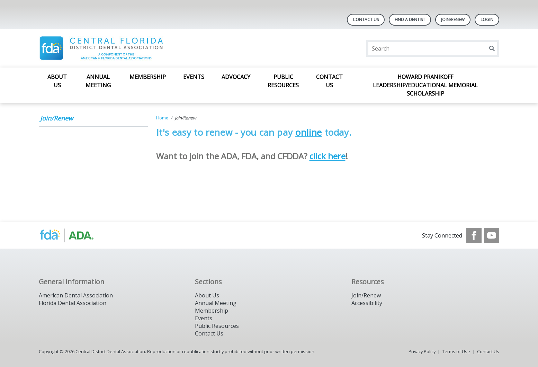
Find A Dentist (410, 20)
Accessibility (366, 303)
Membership (147, 77)
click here (328, 156)
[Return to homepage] (128, 48)
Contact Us (366, 20)
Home (162, 118)
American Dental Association (76, 295)
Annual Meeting (98, 81)
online (308, 132)
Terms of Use (456, 351)
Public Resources (283, 81)
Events (193, 77)
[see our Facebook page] (474, 235)
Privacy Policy (422, 351)
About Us (57, 81)
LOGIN (487, 20)
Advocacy (236, 77)
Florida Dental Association (72, 303)
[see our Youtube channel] (491, 235)
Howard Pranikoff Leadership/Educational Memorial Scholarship (425, 85)
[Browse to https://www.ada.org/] (74, 235)
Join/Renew (453, 20)
